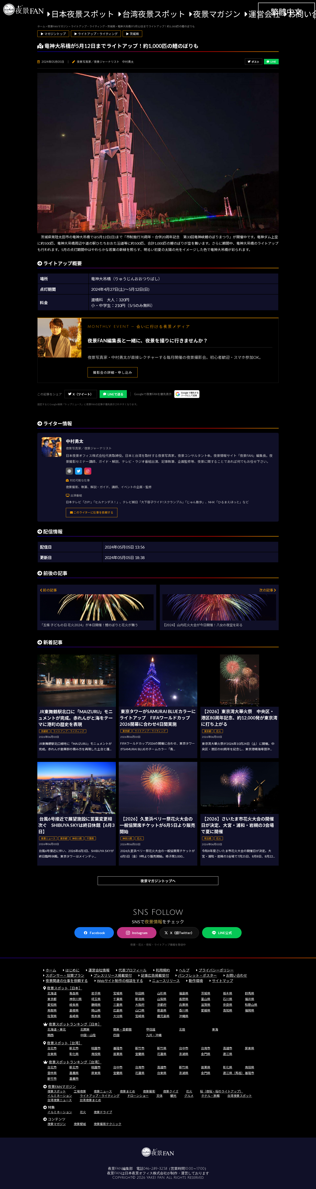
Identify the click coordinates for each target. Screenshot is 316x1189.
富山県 (205, 999)
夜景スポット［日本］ (64, 988)
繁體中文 (286, 12)
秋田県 (139, 993)
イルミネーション (59, 1096)
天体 (159, 1096)
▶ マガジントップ (53, 34)
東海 (215, 1029)
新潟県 (139, 999)
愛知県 (52, 1005)
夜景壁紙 (80, 1124)
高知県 (227, 1010)
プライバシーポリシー (216, 970)
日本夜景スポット (82, 14)
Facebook (94, 933)
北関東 (85, 1029)
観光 (173, 1096)
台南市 (205, 1048)
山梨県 (161, 999)
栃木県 (227, 993)
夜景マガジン (217, 14)
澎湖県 (183, 1054)
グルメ (189, 1096)
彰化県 (74, 1054)
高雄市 (227, 1048)
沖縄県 (183, 1016)
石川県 (227, 999)
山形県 (161, 993)
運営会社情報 (99, 970)
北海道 (52, 993)
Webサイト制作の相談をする (120, 981)
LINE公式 (222, 933)
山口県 (139, 1010)
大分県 (117, 1016)
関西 (50, 1035)
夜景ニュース (103, 1091)
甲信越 (150, 1029)
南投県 (96, 1054)
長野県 (183, 999)
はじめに (72, 970)
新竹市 (139, 1048)
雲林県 (52, 1073)
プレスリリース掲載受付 (112, 975)
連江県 (227, 1054)
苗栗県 (117, 1054)
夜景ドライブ (103, 1112)
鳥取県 (52, 1010)
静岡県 (96, 1005)
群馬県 (249, 993)
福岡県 (249, 1010)
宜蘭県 (139, 1054)
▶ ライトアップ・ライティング (96, 34)
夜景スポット (56, 1091)
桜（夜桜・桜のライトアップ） (221, 1091)
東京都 (52, 999)
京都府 (161, 1005)
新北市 (74, 1048)
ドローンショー (138, 1096)
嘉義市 (74, 1078)
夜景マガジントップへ (158, 881)
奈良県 (227, 1005)
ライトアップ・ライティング (100, 1096)
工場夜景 (80, 1091)
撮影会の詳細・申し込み (112, 372)
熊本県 (96, 1016)
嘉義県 (74, 1073)
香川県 (183, 1010)
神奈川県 (75, 999)
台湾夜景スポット (153, 14)
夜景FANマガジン (62, 1086)
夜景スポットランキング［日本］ (75, 1024)
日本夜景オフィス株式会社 (146, 1173)
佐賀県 (52, 1016)
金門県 (205, 1054)
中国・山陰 (88, 1035)
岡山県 (96, 1010)
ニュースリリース (166, 981)
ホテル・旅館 (210, 1096)
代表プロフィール (132, 970)
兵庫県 (183, 1005)
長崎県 (74, 1016)
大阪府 (139, 1005)
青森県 (74, 993)
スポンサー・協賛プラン (65, 975)
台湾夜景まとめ (90, 1100)
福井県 (249, 999)
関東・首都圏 (122, 1029)
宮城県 (117, 993)
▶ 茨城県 (132, 34)
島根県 (74, 1010)
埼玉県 (96, 999)
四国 (116, 1035)
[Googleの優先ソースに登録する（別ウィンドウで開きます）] (186, 394)
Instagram (136, 933)
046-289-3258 (155, 1169)
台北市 (52, 1048)
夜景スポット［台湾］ (64, 1043)
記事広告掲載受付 (155, 975)
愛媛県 (205, 1010)
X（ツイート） (80, 394)
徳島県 (161, 1010)
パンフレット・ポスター (197, 975)
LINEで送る (113, 394)
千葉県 (117, 999)
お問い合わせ (236, 975)
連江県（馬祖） (233, 1073)
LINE (271, 61)
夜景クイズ (170, 1091)
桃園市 (96, 1048)
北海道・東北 (56, 1029)
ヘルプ (184, 970)
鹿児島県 (163, 1016)
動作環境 (196, 981)
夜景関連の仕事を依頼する (67, 981)
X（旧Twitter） (179, 933)
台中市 (183, 1048)
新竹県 (161, 1048)
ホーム (51, 970)
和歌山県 (251, 1005)
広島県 (117, 1010)
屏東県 (249, 1048)
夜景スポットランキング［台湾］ (75, 1062)
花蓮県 (161, 1054)
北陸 (182, 1029)
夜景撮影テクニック (107, 1124)
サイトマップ (222, 981)
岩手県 (96, 993)
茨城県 (205, 993)
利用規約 (163, 970)
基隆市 (117, 1048)
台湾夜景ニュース (59, 1100)
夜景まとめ (127, 1091)
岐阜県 (74, 1005)
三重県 (117, 1005)
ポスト (253, 61)
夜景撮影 (149, 1091)
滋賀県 (205, 1005)
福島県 (183, 993)
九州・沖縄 (154, 1035)
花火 (189, 1091)
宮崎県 (139, 1016)
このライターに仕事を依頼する (91, 512)
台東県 (52, 1054)
